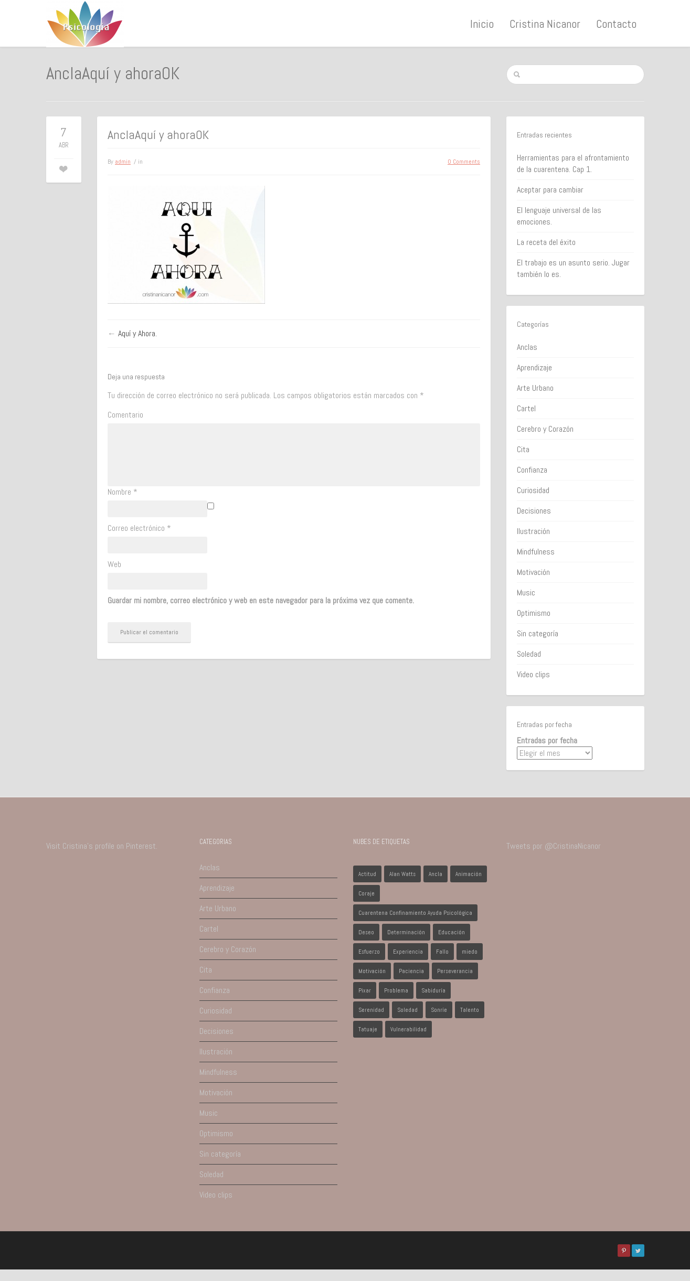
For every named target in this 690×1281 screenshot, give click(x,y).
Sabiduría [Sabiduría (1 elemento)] (433, 990)
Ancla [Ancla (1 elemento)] (435, 874)
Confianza (532, 469)
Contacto (616, 23)
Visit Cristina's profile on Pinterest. (101, 845)
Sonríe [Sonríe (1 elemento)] (439, 1009)
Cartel (526, 408)
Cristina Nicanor (544, 23)
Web (114, 564)
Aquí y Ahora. (137, 333)
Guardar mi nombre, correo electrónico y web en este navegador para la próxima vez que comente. (261, 600)
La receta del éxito (546, 242)
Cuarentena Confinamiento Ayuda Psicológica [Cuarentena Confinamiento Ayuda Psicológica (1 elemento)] (415, 912)
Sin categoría (537, 633)
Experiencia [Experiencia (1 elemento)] (408, 951)
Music (526, 592)
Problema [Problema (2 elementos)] (396, 990)
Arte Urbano (535, 387)
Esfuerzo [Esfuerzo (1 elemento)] (369, 951)
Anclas (527, 347)
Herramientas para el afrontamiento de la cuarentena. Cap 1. (573, 163)
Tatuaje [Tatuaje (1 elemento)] (367, 1029)
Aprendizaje (534, 367)
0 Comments (464, 161)
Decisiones (534, 510)
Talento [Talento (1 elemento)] (469, 1009)
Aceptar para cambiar (550, 189)
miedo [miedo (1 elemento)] (469, 951)
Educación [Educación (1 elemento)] (451, 932)
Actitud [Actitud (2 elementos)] (367, 874)
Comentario (125, 414)
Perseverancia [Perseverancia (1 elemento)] (455, 971)
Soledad (529, 653)
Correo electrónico (139, 527)
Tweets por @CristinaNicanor (553, 845)
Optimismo (533, 612)
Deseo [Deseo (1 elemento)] (366, 932)
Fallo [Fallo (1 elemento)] (442, 951)
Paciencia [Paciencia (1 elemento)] (411, 971)
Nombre (122, 491)
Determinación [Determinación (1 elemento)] (406, 932)
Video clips (533, 674)
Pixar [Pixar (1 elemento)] (364, 990)
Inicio (482, 23)
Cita (523, 449)
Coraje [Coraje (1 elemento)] (366, 893)
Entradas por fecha (547, 740)
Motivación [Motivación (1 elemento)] (372, 971)
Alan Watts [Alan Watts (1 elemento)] (402, 874)
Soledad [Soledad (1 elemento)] (407, 1009)
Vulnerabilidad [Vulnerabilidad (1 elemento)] (408, 1029)
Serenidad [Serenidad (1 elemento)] (371, 1009)
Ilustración (533, 531)
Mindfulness (536, 551)
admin (123, 161)
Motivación (533, 572)
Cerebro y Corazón (545, 428)
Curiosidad (533, 490)
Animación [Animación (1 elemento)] (468, 874)
